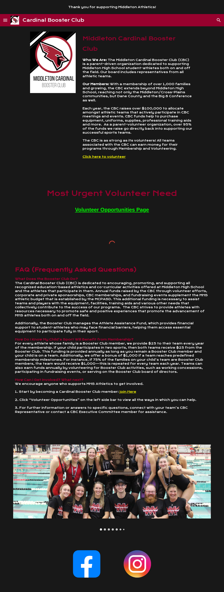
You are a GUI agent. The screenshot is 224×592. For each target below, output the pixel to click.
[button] (5, 20)
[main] (137, 104)
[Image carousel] (112, 488)
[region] (112, 7)
